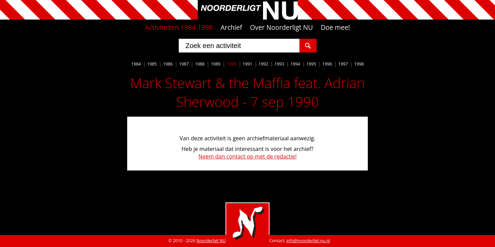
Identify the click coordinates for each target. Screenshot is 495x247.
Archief (231, 27)
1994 (295, 64)
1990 (231, 64)
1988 (200, 64)
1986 (168, 64)
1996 (327, 64)
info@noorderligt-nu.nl (308, 241)
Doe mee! (335, 27)
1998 (359, 64)
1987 (184, 64)
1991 (247, 64)
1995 (311, 64)
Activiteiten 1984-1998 (179, 27)
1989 (215, 64)
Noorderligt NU (211, 241)
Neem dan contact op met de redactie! (247, 156)
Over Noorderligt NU (281, 27)
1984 (136, 64)
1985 (152, 64)
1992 (263, 64)
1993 (279, 64)
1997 (343, 64)
